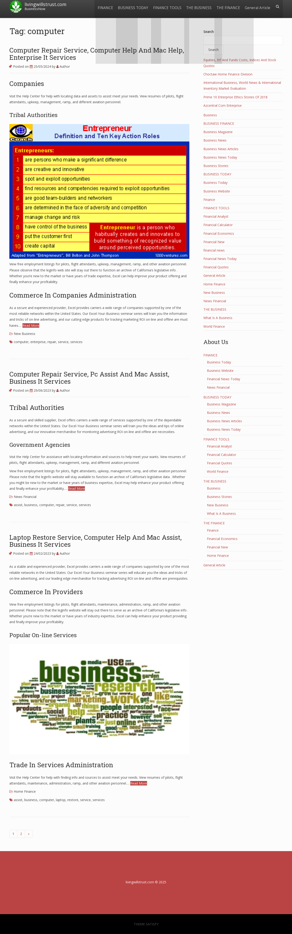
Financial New (213, 242)
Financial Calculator (218, 225)
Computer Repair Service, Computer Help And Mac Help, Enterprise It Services (96, 54)
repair (51, 342)
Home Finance (25, 791)
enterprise (38, 342)
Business (210, 115)
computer (21, 342)
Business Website (216, 191)
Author (63, 66)
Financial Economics (218, 233)
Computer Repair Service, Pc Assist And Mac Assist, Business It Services (89, 378)
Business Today (215, 182)
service (63, 342)
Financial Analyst (215, 216)
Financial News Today (220, 258)
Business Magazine (218, 132)
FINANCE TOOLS (164, 6)
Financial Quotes (216, 267)
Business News (215, 140)
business (30, 505)
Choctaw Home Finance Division (227, 74)
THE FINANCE (227, 6)
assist (18, 505)
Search (208, 31)
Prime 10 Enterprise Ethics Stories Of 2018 (235, 97)
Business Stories (215, 165)
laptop (60, 800)
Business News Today (220, 157)
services (76, 342)
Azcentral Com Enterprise (222, 105)
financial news (214, 250)
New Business (24, 333)
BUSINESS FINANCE (218, 123)
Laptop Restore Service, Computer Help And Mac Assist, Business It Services (95, 541)
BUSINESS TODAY (129, 6)
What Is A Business (217, 318)
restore (72, 800)
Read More (30, 325)
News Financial (25, 496)
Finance (209, 199)
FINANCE (101, 6)
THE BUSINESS (197, 6)
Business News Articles (220, 149)
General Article (257, 6)
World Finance (214, 326)
